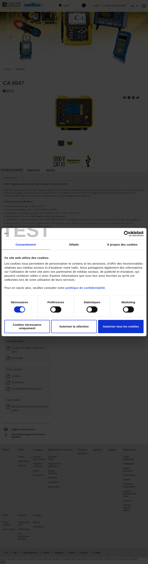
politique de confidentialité (85, 287)
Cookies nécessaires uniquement (27, 326)
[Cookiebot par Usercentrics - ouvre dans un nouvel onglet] (127, 234)
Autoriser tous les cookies (121, 326)
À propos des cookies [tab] (122, 244)
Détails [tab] (74, 244)
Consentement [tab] (26, 244)
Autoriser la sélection (74, 326)
